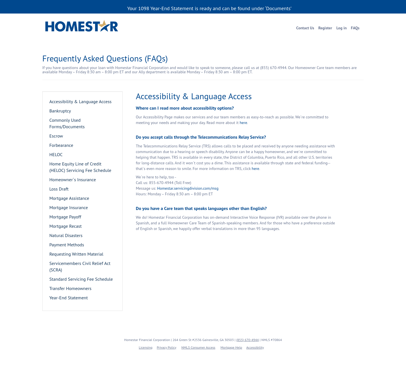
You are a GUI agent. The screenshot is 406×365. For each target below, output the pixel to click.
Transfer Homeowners (70, 288)
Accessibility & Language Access (80, 101)
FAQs (355, 27)
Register (325, 27)
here (243, 122)
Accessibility (255, 347)
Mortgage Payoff (65, 217)
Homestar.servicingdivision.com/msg (188, 188)
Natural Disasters (65, 235)
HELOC (56, 154)
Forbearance (61, 145)
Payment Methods (66, 244)
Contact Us (305, 27)
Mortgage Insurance (68, 207)
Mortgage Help (231, 347)
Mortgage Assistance (69, 198)
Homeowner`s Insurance (72, 179)
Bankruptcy (60, 111)
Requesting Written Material (76, 254)
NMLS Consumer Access (198, 347)
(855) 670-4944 (247, 340)
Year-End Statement (68, 297)
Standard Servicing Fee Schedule (81, 279)
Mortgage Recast (65, 226)
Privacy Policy (166, 347)
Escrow (56, 136)
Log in (341, 27)
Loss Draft (59, 189)
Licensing (146, 347)
